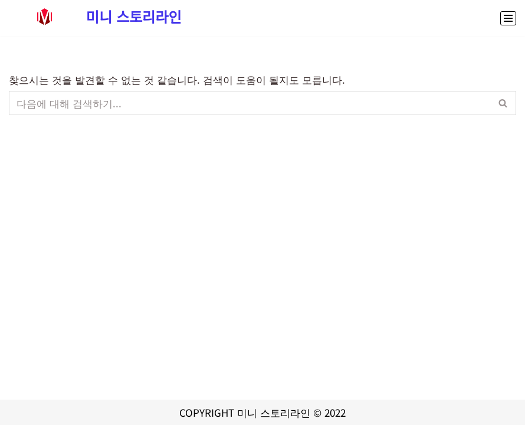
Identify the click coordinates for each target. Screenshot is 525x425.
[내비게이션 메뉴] (508, 18)
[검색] (249, 103)
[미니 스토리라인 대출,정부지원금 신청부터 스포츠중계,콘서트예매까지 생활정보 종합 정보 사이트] (95, 16)
